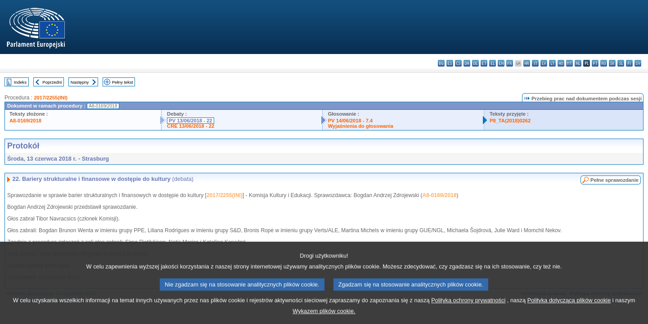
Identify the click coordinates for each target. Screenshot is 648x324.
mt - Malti (569, 63)
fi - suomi (629, 63)
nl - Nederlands (578, 63)
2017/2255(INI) (51, 97)
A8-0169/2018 (25, 120)
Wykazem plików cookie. (323, 317)
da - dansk (467, 63)
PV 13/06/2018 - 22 (190, 120)
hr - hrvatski (526, 63)
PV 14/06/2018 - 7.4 (350, 120)
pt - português (595, 63)
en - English (501, 63)
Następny (80, 82)
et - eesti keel (484, 63)
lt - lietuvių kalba (552, 63)
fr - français (509, 63)
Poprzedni (52, 82)
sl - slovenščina (620, 63)
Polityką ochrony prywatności (468, 306)
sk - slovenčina (612, 63)
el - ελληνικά (492, 63)
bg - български (441, 63)
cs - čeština (458, 63)
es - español (449, 63)
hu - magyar (561, 63)
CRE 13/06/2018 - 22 (190, 126)
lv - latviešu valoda (543, 63)
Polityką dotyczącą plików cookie (569, 306)
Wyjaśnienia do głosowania (360, 126)
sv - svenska (637, 63)
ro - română (603, 63)
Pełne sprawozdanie (614, 180)
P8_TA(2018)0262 (510, 120)
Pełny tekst (122, 82)
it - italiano (535, 63)
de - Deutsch (475, 63)
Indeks (20, 82)
